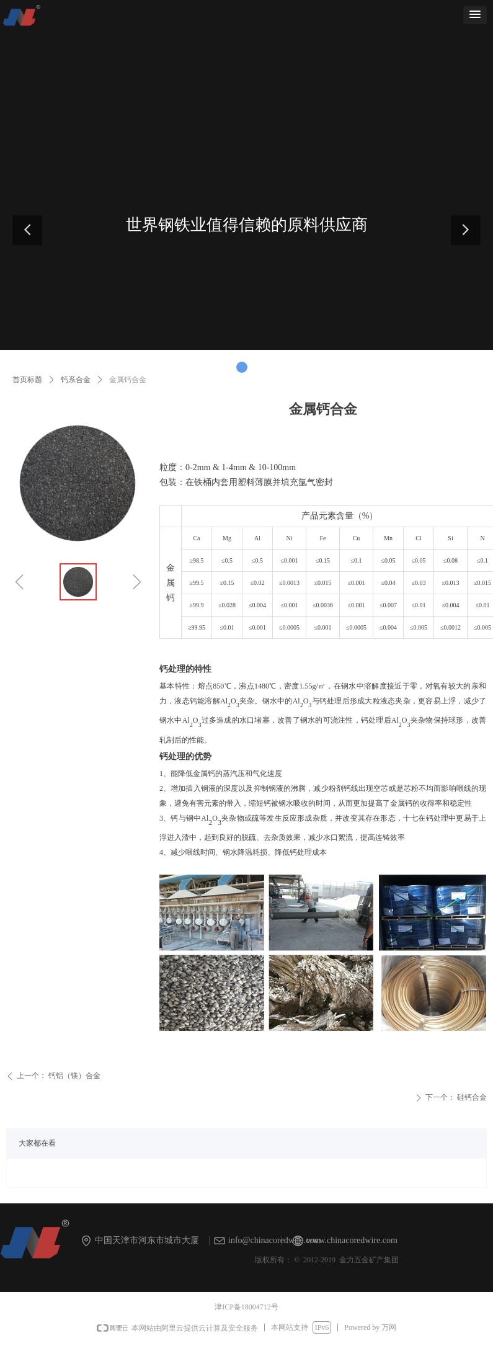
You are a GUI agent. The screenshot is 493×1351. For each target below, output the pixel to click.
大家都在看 (37, 1143)
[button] (475, 15)
